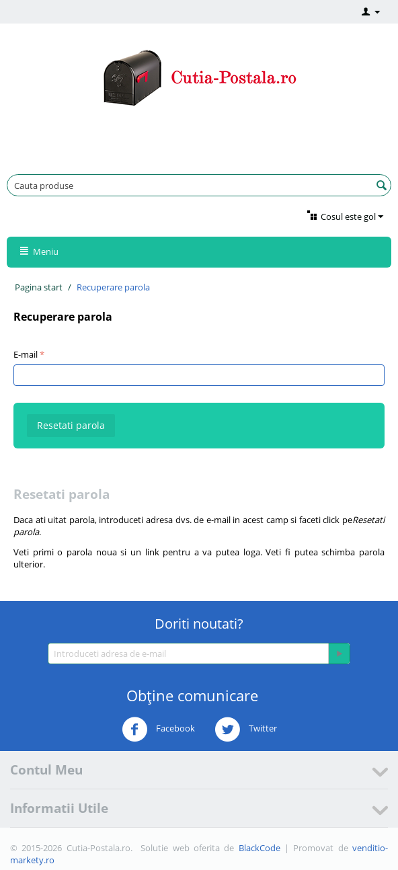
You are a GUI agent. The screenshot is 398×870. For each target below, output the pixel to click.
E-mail (25, 354)
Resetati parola (71, 425)
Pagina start (39, 287)
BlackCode (259, 848)
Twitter (245, 729)
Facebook (158, 729)
